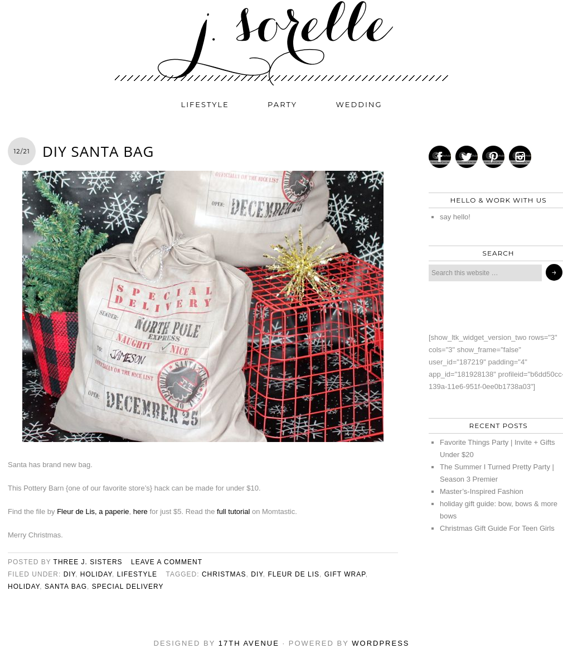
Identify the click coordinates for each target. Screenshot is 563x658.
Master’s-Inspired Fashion (481, 491)
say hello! (455, 217)
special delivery (128, 586)
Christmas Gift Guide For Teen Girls (497, 528)
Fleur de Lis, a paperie (93, 511)
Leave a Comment (166, 562)
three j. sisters (88, 562)
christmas (224, 574)
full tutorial (233, 511)
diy (69, 574)
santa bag (66, 586)
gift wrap (345, 574)
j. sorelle (281, 43)
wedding (359, 104)
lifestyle (205, 104)
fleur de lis (293, 574)
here (140, 511)
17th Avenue (249, 643)
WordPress (380, 643)
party (282, 104)
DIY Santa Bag (98, 151)
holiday (96, 574)
